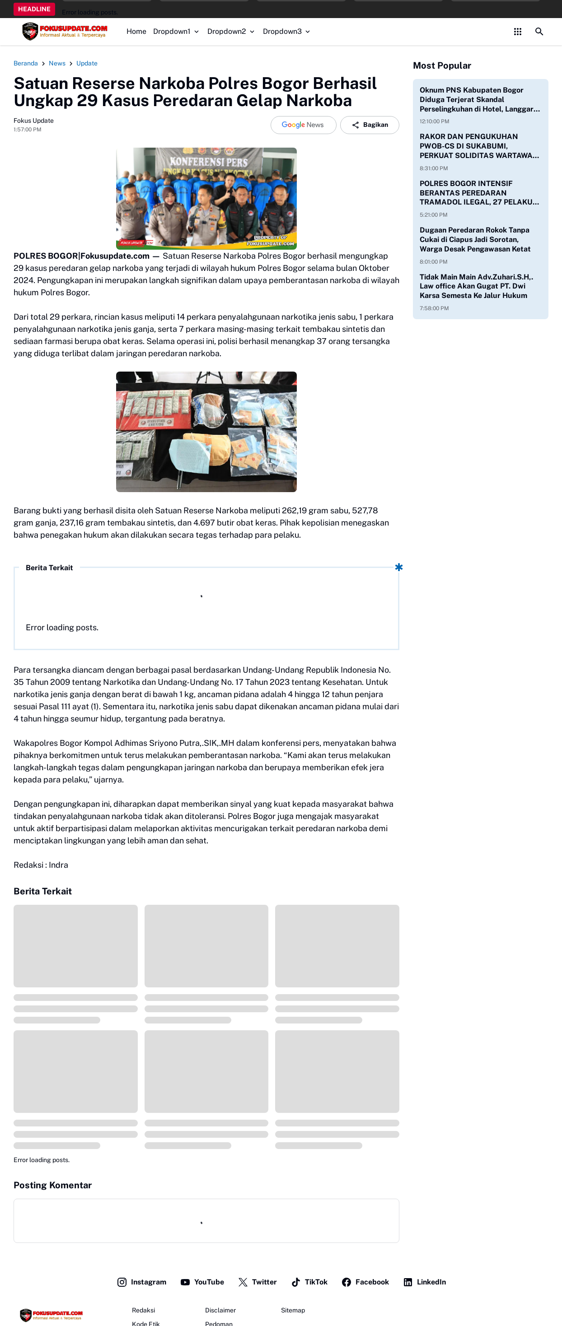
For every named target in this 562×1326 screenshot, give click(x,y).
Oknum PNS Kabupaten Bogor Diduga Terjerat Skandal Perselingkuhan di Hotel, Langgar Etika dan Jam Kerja (477, 100)
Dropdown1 (177, 31)
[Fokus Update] (50, 1316)
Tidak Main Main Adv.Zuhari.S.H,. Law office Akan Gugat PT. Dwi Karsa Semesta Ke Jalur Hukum (476, 286)
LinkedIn (424, 1282)
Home (136, 31)
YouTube (202, 1282)
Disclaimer (220, 1310)
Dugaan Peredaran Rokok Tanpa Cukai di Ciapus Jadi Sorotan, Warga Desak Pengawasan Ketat (475, 239)
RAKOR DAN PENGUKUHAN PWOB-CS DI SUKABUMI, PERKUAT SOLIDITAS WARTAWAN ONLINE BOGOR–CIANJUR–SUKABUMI (479, 146)
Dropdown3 (287, 31)
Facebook (365, 1282)
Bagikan (369, 125)
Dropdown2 (231, 31)
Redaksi (143, 1310)
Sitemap (293, 1310)
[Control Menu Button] (518, 32)
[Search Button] (539, 32)
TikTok (309, 1282)
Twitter (257, 1282)
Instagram (141, 1282)
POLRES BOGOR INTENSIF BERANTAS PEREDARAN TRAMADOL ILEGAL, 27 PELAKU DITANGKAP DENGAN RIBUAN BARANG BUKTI (476, 193)
